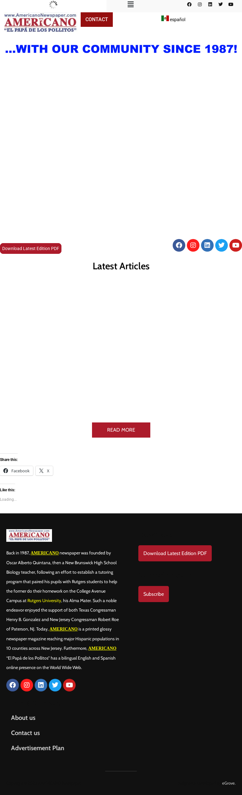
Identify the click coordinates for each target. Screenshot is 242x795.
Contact (96, 19)
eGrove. (229, 783)
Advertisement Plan (37, 748)
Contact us (25, 733)
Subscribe (153, 594)
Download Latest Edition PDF (30, 248)
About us (23, 717)
